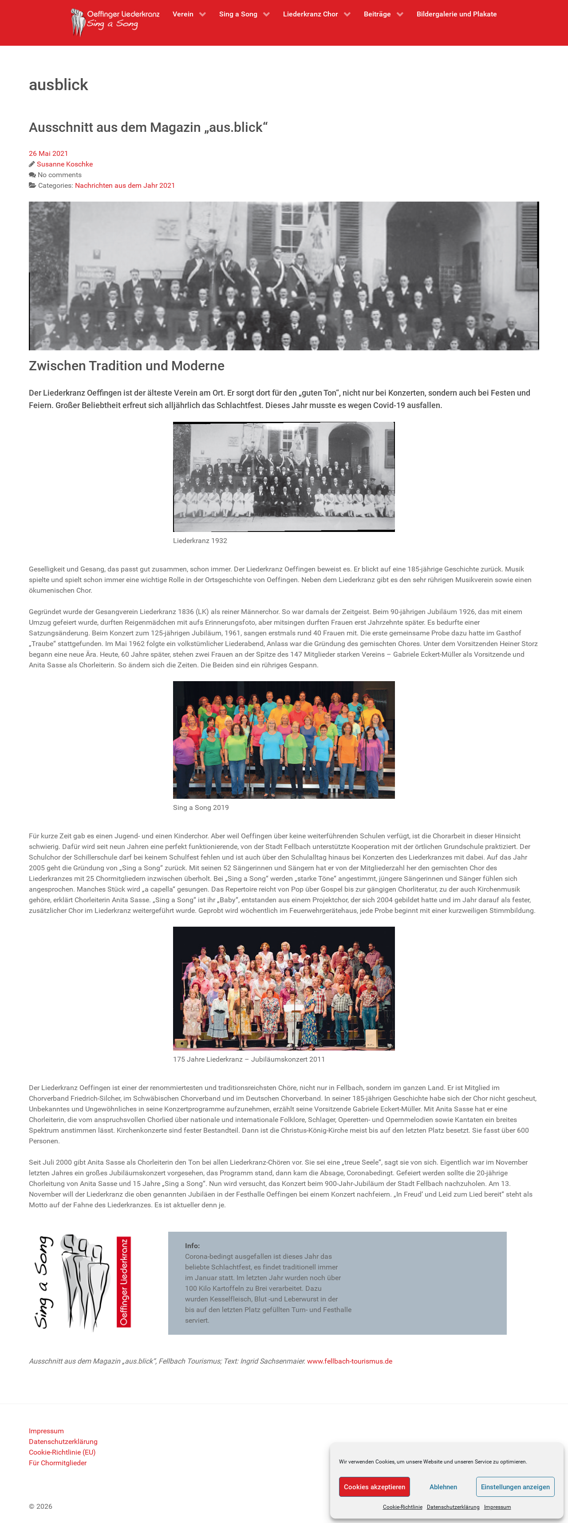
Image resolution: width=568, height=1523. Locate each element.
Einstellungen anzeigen (515, 1487)
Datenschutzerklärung (453, 1507)
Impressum (497, 1507)
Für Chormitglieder (58, 1463)
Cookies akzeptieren (374, 1487)
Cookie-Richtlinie (402, 1507)
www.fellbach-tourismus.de (349, 1361)
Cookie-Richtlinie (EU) (62, 1452)
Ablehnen (443, 1487)
